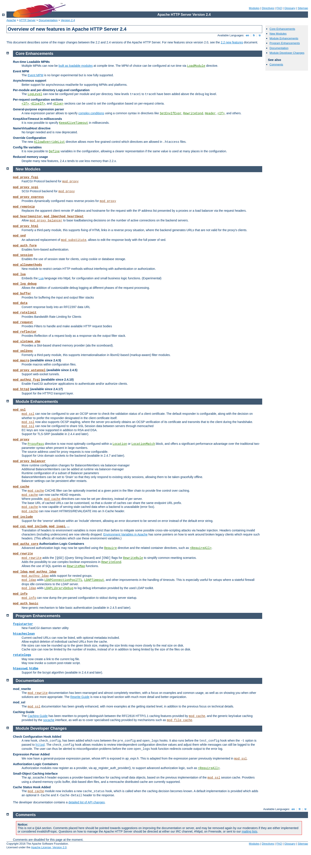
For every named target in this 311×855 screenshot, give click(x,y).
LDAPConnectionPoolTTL (63, 580)
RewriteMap (76, 566)
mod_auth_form (24, 245)
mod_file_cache (179, 720)
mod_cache (21, 486)
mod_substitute (73, 240)
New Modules (278, 33)
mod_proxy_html (25, 226)
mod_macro (21, 360)
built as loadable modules (76, 65)
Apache (11, 20)
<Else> (58, 103)
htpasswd (20, 668)
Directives (268, 8)
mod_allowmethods (27, 265)
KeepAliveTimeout (73, 123)
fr (254, 35)
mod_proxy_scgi (25, 187)
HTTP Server (27, 20)
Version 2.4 (68, 20)
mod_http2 (21, 389)
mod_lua (19, 274)
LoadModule (196, 66)
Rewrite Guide (79, 697)
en (247, 35)
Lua (41, 278)
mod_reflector (24, 332)
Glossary (289, 8)
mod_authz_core (25, 544)
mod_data (20, 303)
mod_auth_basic (25, 603)
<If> (25, 103)
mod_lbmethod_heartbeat (64, 216)
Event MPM (35, 75)
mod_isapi (57, 526)
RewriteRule (133, 558)
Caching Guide (38, 716)
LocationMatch (143, 444)
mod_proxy (70, 181)
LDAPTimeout (94, 580)
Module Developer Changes (287, 52)
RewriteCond (193, 113)
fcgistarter (23, 624)
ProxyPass (36, 444)
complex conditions (91, 113)
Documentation (48, 20)
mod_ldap (20, 572)
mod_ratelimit (24, 312)
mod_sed (19, 235)
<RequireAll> (201, 548)
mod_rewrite (23, 553)
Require (110, 548)
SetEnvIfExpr (171, 113)
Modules (254, 8)
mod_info (20, 594)
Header (210, 113)
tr (260, 35)
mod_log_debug (24, 284)
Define (54, 151)
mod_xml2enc (23, 351)
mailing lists (249, 831)
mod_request (23, 322)
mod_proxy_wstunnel (29, 370)
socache (48, 720)
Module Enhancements (284, 38)
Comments (276, 64)
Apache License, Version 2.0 (49, 847)
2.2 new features (232, 42)
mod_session (23, 255)
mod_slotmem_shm (26, 341)
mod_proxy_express (28, 197)
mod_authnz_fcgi (26, 379)
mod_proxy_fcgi (25, 177)
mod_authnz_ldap (42, 572)
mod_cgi (19, 526)
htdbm (33, 668)
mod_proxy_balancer (46, 220)
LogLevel (35, 94)
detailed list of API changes (86, 802)
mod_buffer (22, 293)
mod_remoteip (24, 206)
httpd (40, 745)
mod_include (23, 517)
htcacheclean (24, 634)
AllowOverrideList (49, 142)
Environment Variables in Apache (125, 534)
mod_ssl (19, 410)
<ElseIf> (37, 103)
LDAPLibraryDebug (58, 588)
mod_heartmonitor (27, 216)
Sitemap (303, 8)
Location (120, 444)
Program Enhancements (285, 43)
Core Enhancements (282, 28)
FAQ (279, 8)
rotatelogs (22, 655)
